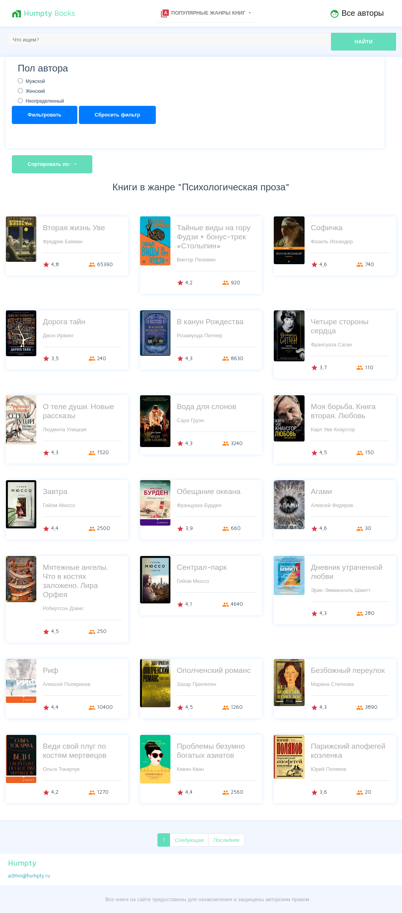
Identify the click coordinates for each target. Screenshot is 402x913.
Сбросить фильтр (117, 114)
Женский (35, 91)
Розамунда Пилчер (199, 335)
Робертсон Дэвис (63, 608)
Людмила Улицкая (64, 429)
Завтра (55, 491)
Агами (321, 491)
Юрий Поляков (328, 769)
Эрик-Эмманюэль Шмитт (340, 590)
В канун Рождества (210, 321)
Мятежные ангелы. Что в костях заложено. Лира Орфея (75, 580)
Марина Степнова (332, 684)
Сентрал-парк (202, 566)
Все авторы (357, 13)
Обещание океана (209, 491)
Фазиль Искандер (332, 241)
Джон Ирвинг (58, 335)
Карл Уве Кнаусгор (333, 429)
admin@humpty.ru (29, 875)
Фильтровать (45, 114)
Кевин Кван (190, 769)
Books (43, 13)
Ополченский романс (214, 669)
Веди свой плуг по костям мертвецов (74, 750)
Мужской (35, 81)
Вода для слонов (206, 406)
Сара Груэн (190, 420)
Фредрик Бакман (62, 241)
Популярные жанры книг (203, 13)
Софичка (327, 227)
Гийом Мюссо (59, 505)
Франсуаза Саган (331, 344)
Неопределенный (45, 101)
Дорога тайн (64, 321)
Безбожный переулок (348, 669)
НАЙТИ (363, 41)
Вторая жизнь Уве (74, 227)
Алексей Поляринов (66, 684)
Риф (50, 669)
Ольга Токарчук (61, 769)
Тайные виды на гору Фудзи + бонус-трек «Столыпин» (214, 236)
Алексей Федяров (332, 505)
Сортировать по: (50, 164)
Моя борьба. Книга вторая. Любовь (343, 411)
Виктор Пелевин (196, 259)
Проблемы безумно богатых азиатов (211, 750)
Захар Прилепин (196, 684)
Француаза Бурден (199, 505)
